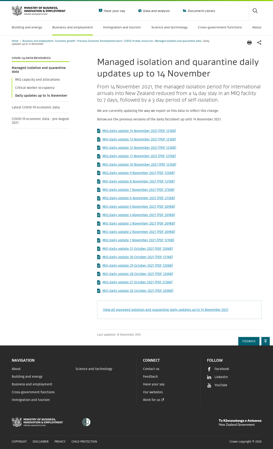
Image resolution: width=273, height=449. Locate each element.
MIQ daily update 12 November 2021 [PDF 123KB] (136, 148)
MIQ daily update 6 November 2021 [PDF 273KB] (136, 198)
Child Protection (84, 441)
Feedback (150, 376)
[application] (259, 42)
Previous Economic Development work (100, 41)
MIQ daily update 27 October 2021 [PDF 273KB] (134, 282)
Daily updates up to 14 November (41, 95)
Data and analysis (156, 11)
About (16, 369)
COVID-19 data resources (139, 41)
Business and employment (38, 41)
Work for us (151, 400)
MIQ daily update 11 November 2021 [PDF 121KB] (136, 156)
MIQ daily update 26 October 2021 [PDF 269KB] (135, 291)
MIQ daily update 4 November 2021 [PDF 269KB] (136, 215)
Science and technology (94, 369)
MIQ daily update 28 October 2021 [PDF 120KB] (135, 274)
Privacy (60, 441)
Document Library (201, 11)
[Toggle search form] (255, 10)
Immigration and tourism (31, 400)
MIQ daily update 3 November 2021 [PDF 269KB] (136, 223)
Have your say (114, 11)
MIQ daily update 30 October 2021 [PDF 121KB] (135, 257)
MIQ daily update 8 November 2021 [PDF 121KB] (136, 181)
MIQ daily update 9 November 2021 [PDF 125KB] (136, 173)
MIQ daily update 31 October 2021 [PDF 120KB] (135, 249)
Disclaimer (40, 441)
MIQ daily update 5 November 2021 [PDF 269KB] (136, 207)
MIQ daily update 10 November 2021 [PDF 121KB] (136, 164)
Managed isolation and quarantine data (178, 41)
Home (15, 41)
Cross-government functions (33, 392)
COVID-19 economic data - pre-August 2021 (40, 120)
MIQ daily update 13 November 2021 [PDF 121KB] (136, 139)
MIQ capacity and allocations (37, 79)
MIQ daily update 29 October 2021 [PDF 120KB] (135, 265)
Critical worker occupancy (35, 87)
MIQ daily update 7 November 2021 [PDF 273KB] (135, 190)
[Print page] (249, 42)
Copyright (19, 441)
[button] (265, 341)
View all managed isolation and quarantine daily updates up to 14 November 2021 (165, 310)
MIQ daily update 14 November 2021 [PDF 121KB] (136, 131)
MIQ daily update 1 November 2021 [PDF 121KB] (135, 240)
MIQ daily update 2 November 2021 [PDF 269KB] (136, 232)
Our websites (153, 392)
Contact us (151, 369)
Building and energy (27, 376)
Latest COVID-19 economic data (36, 107)
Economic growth (65, 41)
